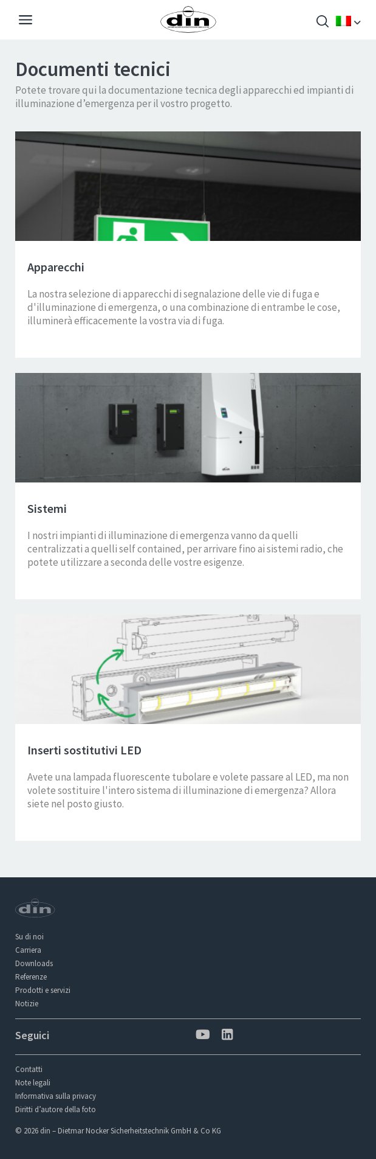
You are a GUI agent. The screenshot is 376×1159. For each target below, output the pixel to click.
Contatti (29, 1069)
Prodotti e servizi (42, 990)
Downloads (34, 963)
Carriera (28, 950)
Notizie (26, 1003)
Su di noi (29, 936)
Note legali (32, 1082)
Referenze (31, 977)
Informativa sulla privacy (55, 1096)
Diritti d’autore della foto (55, 1109)
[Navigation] (25, 21)
